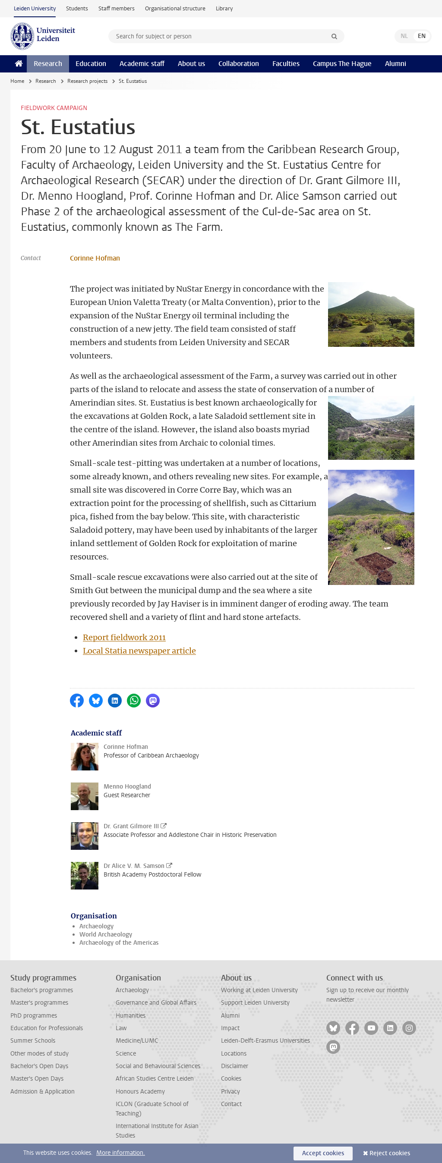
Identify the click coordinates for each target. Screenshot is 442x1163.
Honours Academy (140, 1092)
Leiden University (35, 8)
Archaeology (96, 926)
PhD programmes (33, 1016)
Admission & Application (42, 1092)
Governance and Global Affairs (156, 1003)
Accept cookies (323, 1153)
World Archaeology (105, 934)
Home (17, 81)
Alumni (395, 63)
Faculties (286, 63)
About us (191, 63)
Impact (230, 1028)
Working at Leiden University (259, 990)
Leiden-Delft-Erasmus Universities (265, 1041)
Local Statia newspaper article (139, 651)
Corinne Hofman (95, 258)
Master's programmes (39, 1003)
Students (77, 8)
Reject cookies (389, 1153)
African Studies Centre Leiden (155, 1079)
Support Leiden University (255, 1003)
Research (48, 63)
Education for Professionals (46, 1028)
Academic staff (142, 63)
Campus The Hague (342, 63)
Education (91, 63)
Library (224, 8)
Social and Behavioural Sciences (158, 1066)
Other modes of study (39, 1054)
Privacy (230, 1092)
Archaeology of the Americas (118, 943)
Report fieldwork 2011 (124, 637)
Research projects (87, 81)
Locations (233, 1054)
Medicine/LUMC (137, 1041)
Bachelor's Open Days (39, 1066)
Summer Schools (32, 1041)
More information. (120, 1153)
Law (121, 1028)
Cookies (231, 1079)
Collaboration (238, 63)
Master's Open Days (36, 1079)
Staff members (116, 8)
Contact (231, 1104)
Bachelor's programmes (41, 990)
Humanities (130, 1016)
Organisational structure (175, 8)
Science (126, 1054)
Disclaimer (234, 1066)
